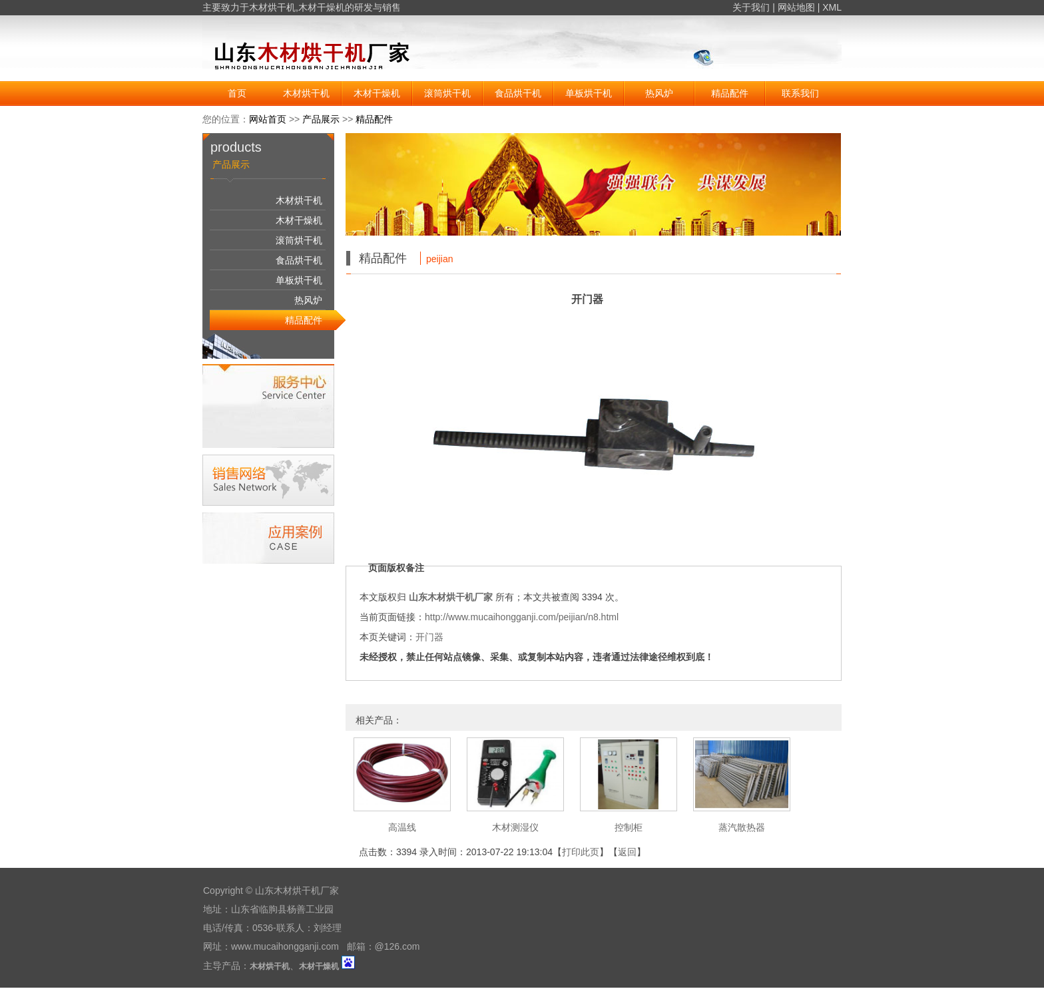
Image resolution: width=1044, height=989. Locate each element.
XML (832, 7)
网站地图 (796, 7)
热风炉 (659, 93)
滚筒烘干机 (447, 93)
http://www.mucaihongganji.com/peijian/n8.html (522, 617)
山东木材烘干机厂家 (451, 597)
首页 (237, 93)
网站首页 (267, 119)
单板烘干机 (588, 93)
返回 (627, 852)
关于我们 (751, 7)
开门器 (429, 637)
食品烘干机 (518, 93)
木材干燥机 (321, 7)
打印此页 (580, 852)
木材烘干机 (272, 7)
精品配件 (729, 93)
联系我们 (800, 93)
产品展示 (321, 119)
